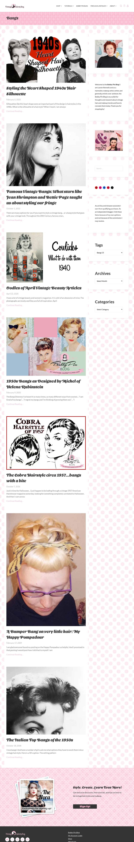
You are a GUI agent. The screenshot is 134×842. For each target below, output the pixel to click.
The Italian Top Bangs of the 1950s (39, 739)
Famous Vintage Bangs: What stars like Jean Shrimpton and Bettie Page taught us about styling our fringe (44, 197)
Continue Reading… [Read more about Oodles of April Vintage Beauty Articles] (14, 305)
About (113, 6)
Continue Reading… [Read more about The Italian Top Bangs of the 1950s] (14, 757)
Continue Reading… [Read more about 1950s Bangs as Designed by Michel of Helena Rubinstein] (14, 404)
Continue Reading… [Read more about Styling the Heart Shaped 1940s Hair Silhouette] (14, 111)
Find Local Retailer (99, 6)
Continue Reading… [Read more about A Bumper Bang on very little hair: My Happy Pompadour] (14, 654)
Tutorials (69, 6)
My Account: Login (75, 835)
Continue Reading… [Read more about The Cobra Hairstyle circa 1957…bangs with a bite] (14, 501)
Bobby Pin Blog (82, 6)
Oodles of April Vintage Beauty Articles (43, 287)
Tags (99, 245)
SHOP (59, 6)
